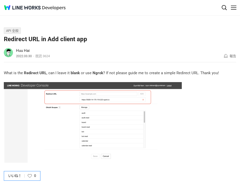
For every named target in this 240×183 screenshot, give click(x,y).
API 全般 (12, 31)
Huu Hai (23, 50)
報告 (233, 56)
